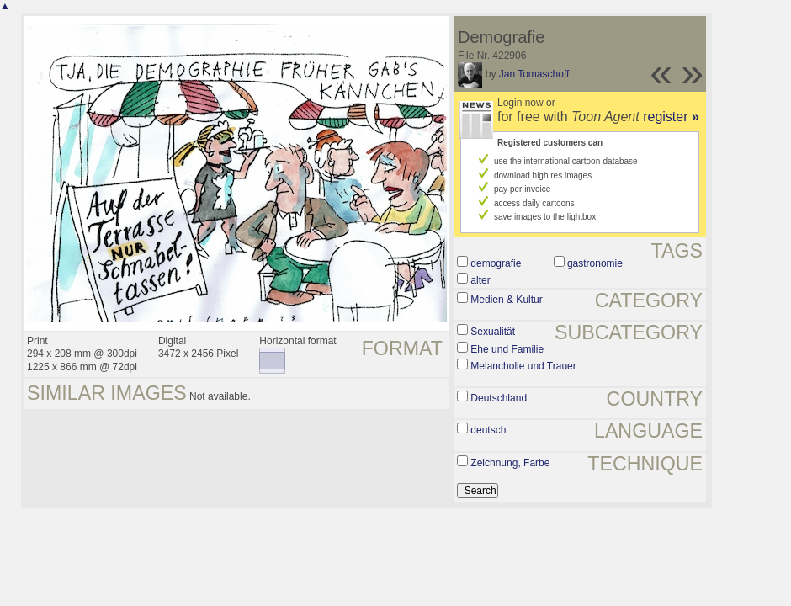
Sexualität (492, 332)
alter (480, 280)
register (671, 116)
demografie (495, 263)
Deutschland (498, 398)
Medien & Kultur (506, 300)
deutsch (488, 430)
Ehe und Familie (507, 349)
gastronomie (595, 263)
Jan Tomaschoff (534, 74)
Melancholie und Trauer (523, 366)
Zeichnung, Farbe (509, 463)
